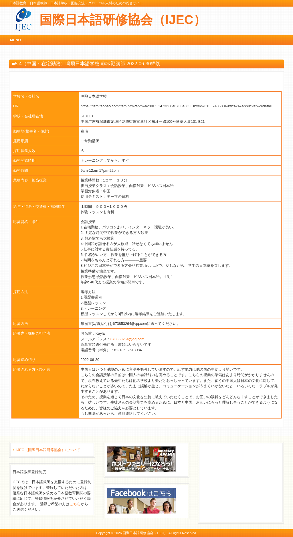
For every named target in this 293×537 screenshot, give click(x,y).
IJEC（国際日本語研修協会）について (48, 450)
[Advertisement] (244, 482)
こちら (75, 504)
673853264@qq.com (127, 339)
